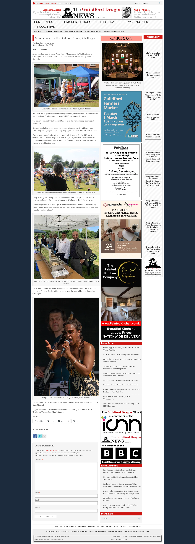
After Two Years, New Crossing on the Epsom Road (121, 355)
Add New (124, 536)
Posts (118, 536)
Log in (114, 536)
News (128, 21)
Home (38, 21)
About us (52, 21)
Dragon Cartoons (93, 31)
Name (37, 493)
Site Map (37, 31)
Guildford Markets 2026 (114, 31)
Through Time (44, 26)
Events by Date (70, 526)
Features (70, 21)
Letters (101, 21)
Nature (115, 21)
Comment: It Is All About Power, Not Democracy (120, 385)
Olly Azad (106, 477)
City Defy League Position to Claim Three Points (120, 380)
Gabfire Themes (156, 536)
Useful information (73, 31)
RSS (147, 531)
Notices (142, 21)
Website (37, 507)
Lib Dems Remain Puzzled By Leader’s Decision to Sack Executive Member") (123, 85)
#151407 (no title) (53, 531)
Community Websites (53, 31)
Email (37, 500)
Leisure (86, 21)
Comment (39, 460)
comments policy (51, 450)
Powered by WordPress (135, 536)
